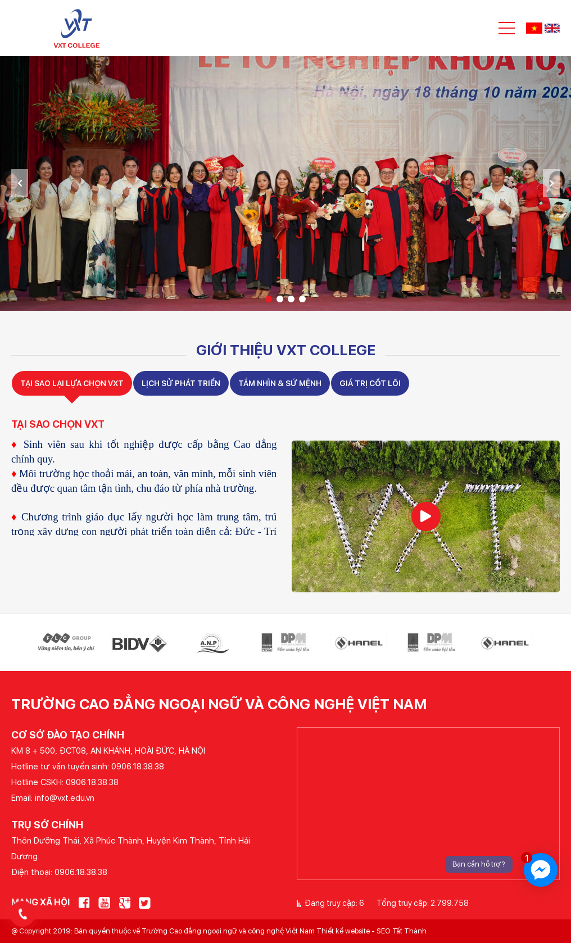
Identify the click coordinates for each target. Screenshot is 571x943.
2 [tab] (280, 299)
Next (551, 183)
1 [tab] (268, 299)
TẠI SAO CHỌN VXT (58, 424)
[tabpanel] (285, 183)
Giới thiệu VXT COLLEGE (285, 350)
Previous (19, 183)
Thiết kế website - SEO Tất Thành (371, 931)
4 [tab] (302, 299)
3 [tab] (291, 299)
